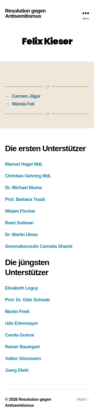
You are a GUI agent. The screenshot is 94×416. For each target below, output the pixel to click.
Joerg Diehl (16, 370)
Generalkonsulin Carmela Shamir (39, 246)
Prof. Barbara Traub (25, 199)
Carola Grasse (19, 335)
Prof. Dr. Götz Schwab (27, 299)
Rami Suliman (19, 222)
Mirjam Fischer (20, 211)
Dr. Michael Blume (23, 187)
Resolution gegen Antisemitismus (25, 13)
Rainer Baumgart (22, 346)
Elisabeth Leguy (21, 288)
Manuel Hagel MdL (24, 164)
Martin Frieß (17, 311)
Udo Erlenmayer (21, 323)
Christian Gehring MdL (28, 175)
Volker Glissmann (23, 358)
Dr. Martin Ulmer (21, 234)
